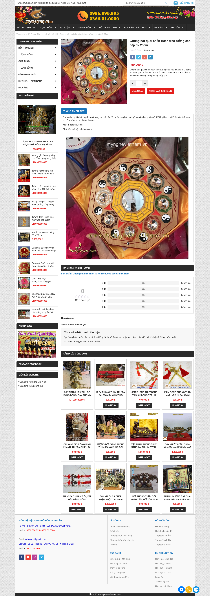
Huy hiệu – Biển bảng (136, 27)
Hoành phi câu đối (163, 531)
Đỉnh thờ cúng (162, 526)
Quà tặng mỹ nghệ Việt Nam (32, 382)
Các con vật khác (163, 586)
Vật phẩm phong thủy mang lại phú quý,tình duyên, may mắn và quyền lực (144, 446)
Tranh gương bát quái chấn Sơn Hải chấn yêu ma (177, 498)
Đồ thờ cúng (24, 27)
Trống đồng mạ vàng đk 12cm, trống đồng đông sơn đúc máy (43, 203)
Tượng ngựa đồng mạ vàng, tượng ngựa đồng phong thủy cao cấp (43, 172)
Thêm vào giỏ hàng (160, 91)
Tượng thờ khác (162, 544)
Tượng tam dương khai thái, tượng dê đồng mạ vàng (37, 143)
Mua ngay (137, 91)
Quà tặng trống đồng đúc (30, 386)
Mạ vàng (159, 27)
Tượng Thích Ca (163, 540)
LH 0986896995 (37, 149)
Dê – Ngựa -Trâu (163, 563)
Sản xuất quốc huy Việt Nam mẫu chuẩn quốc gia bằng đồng (44, 249)
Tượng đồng (46, 27)
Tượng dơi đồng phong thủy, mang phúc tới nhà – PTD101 (110, 446)
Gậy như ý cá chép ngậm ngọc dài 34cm (111, 498)
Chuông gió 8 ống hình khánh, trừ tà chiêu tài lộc (77, 446)
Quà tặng (65, 27)
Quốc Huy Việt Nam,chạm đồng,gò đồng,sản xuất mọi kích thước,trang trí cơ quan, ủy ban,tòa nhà (43, 280)
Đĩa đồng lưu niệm (118, 563)
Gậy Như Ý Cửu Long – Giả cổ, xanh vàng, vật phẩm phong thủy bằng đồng (177, 446)
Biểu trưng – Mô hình (120, 559)
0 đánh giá (149, 50)
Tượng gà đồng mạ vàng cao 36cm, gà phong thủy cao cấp (44, 157)
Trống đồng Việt (117, 572)
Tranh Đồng (85, 27)
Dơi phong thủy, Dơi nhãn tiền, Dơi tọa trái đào (144, 498)
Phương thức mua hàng (121, 535)
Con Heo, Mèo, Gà (164, 559)
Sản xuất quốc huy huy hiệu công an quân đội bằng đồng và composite (43, 311)
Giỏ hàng (185, 3)
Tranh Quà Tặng (117, 568)
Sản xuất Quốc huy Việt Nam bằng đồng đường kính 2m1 (43, 265)
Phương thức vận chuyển (122, 540)
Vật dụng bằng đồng (119, 577)
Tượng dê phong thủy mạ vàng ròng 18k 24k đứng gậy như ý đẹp (44, 188)
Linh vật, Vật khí (163, 572)
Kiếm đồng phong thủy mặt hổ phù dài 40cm (177, 393)
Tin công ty (178, 27)
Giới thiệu (114, 531)
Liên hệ (113, 544)
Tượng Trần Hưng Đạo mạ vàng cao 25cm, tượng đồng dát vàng (43, 219)
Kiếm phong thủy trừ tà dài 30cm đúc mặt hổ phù (110, 394)
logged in (80, 341)
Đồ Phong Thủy (108, 27)
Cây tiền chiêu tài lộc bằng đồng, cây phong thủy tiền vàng (77, 394)
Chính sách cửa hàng (120, 526)
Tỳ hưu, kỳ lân (162, 581)
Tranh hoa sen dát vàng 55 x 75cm (43, 234)
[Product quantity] (139, 83)
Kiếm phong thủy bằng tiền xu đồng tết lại (144, 393)
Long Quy (159, 577)
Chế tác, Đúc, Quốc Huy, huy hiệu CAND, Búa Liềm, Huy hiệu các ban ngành (43, 296)
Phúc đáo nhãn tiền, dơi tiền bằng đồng (77, 498)
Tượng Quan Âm (163, 535)
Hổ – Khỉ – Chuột (163, 568)
